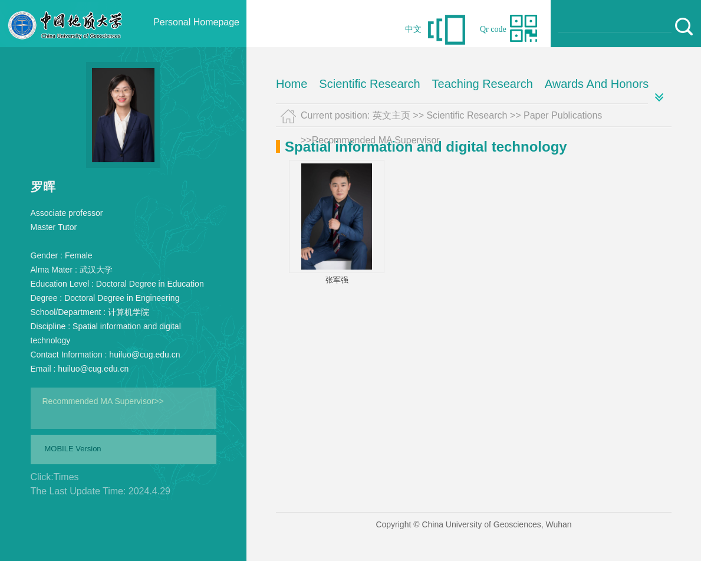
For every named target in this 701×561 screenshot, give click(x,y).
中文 (413, 29)
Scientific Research (369, 83)
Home (291, 83)
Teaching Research (482, 83)
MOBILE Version (73, 448)
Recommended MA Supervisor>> (103, 401)
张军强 (336, 279)
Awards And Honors (597, 83)
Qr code (493, 29)
